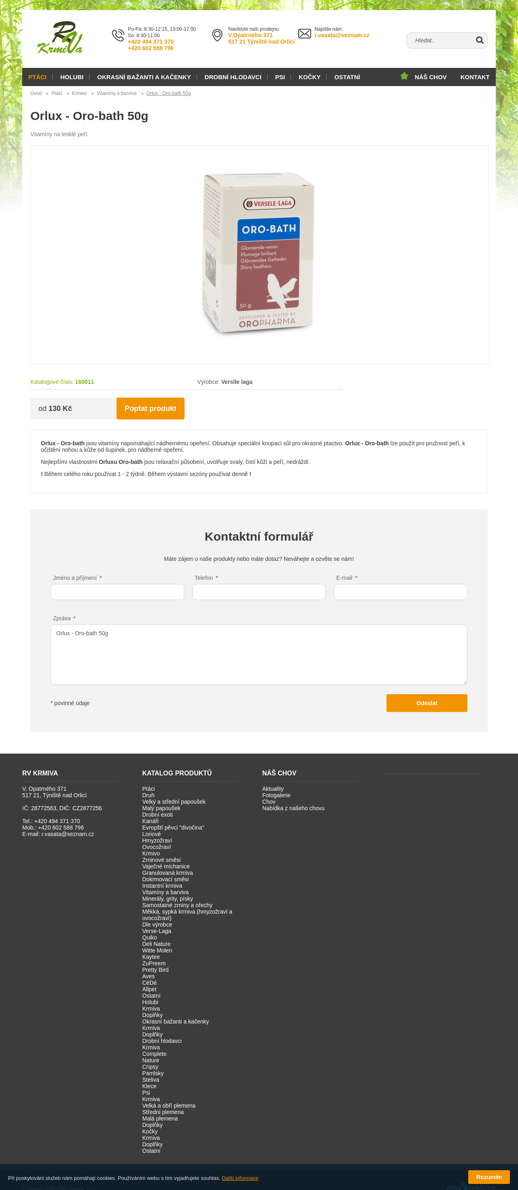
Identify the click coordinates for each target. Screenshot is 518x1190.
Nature (150, 1060)
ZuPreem (154, 963)
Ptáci (37, 77)
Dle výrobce (157, 924)
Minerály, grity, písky (167, 898)
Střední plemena (163, 1112)
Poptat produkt (150, 408)
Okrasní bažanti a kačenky (144, 77)
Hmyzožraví (157, 840)
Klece (149, 1086)
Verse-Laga (157, 931)
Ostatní (347, 77)
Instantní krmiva (162, 885)
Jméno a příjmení (75, 578)
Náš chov (431, 77)
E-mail (344, 578)
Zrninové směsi (161, 860)
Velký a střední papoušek (174, 801)
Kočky (310, 77)
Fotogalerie (276, 795)
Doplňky (152, 1015)
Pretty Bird (155, 970)
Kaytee (151, 957)
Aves (148, 976)
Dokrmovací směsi (165, 879)
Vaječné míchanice (166, 866)
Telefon (204, 578)
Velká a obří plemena (169, 1105)
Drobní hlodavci (233, 77)
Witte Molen (157, 950)
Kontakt (475, 77)
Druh (148, 795)
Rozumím (489, 1177)
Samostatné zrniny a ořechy (177, 905)
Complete (154, 1054)
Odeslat (426, 703)
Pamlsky (153, 1073)
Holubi (72, 77)
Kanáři (150, 821)
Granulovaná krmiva (167, 873)
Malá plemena (160, 1118)
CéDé (149, 982)
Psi (280, 77)
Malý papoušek (161, 808)
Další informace (240, 1178)
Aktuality (273, 789)
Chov (269, 801)
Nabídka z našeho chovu (293, 808)
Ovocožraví (156, 847)
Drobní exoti (157, 814)
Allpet (149, 989)
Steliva (150, 1079)
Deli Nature (156, 944)
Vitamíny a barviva (117, 93)
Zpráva (62, 618)
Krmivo (79, 93)
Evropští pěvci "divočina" (173, 827)
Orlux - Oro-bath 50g (168, 93)
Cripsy (150, 1067)
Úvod (36, 93)
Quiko (149, 937)
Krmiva (151, 1008)
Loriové (151, 834)
